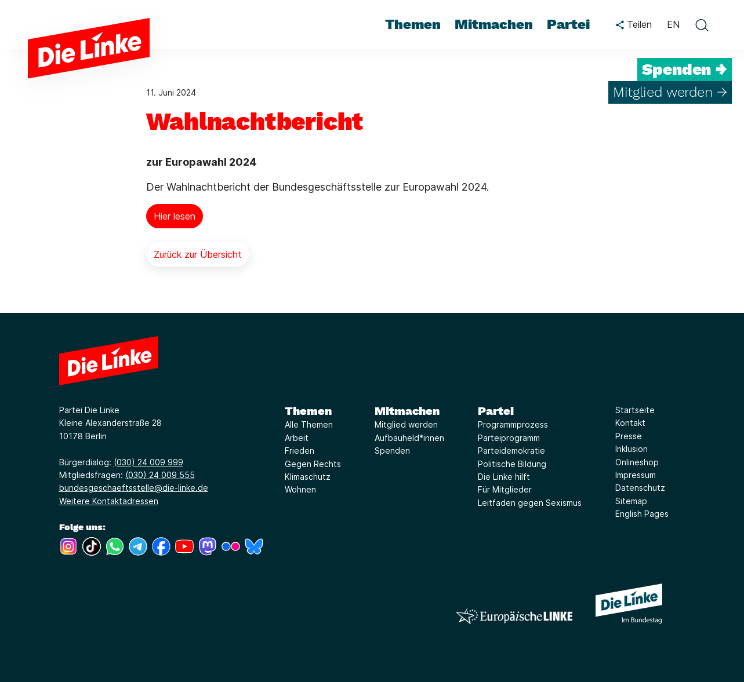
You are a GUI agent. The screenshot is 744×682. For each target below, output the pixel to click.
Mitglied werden (406, 424)
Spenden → (684, 69)
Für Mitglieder (505, 489)
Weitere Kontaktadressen (108, 501)
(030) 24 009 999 (148, 462)
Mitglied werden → (670, 92)
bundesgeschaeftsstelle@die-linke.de (133, 488)
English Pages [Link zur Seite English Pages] (642, 514)
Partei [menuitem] (568, 24)
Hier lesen (174, 216)
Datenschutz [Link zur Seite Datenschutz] (640, 488)
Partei (496, 411)
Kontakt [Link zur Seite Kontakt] (630, 423)
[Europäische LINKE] (514, 616)
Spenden (392, 450)
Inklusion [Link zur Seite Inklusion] (631, 449)
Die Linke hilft (504, 477)
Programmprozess (513, 424)
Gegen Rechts (313, 464)
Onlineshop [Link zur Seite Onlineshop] (637, 462)
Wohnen (300, 489)
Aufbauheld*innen (409, 438)
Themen (308, 411)
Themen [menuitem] (413, 24)
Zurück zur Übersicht (198, 254)
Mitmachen (407, 411)
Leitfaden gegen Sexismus (530, 503)
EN (673, 24)
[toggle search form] (701, 25)
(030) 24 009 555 (160, 475)
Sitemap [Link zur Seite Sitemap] (631, 501)
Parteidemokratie (511, 450)
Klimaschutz (308, 477)
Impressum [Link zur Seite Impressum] (635, 475)
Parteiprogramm (509, 438)
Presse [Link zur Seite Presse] (628, 436)
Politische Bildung (512, 464)
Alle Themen (309, 424)
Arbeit (297, 438)
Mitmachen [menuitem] (494, 24)
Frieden (299, 450)
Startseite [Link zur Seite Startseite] (635, 410)
